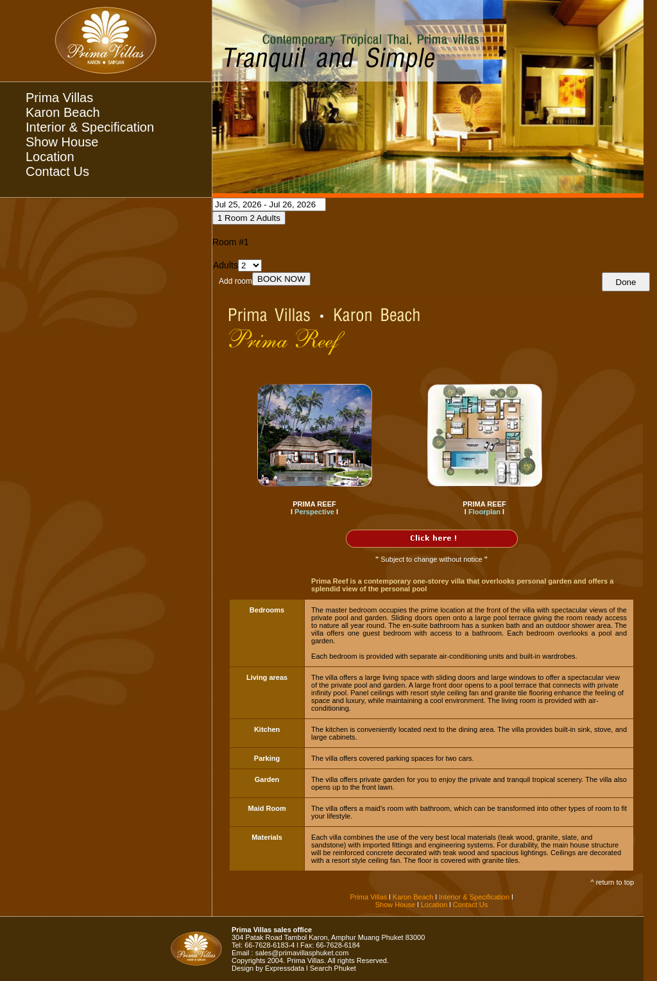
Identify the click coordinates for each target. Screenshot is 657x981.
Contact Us (57, 171)
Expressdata (284, 968)
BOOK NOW (281, 279)
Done (626, 282)
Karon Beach (63, 112)
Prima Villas (59, 98)
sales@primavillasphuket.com (302, 953)
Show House (62, 142)
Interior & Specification (90, 127)
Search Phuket (333, 968)
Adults (225, 265)
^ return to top (612, 882)
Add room (235, 281)
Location (50, 157)
